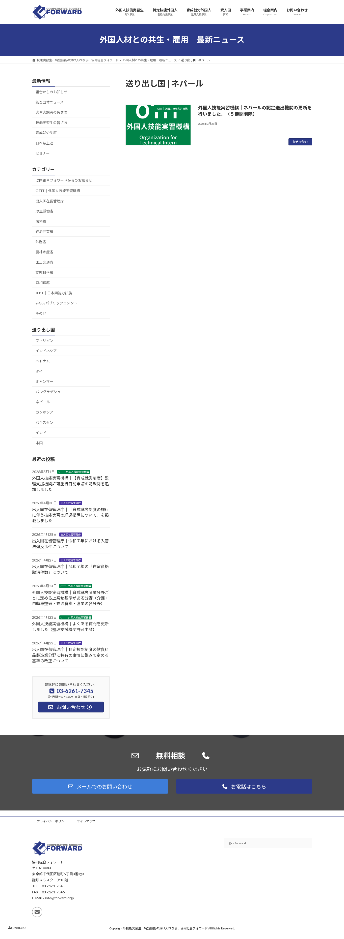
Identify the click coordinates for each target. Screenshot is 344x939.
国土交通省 (44, 262)
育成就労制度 (46, 133)
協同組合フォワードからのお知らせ (64, 180)
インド (41, 432)
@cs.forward (237, 843)
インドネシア (46, 351)
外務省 (41, 241)
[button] (100, 786)
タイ (39, 371)
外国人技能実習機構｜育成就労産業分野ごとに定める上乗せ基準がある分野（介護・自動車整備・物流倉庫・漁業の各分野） (70, 598)
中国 (39, 443)
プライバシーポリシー (52, 821)
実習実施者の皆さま (51, 112)
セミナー (43, 153)
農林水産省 (44, 252)
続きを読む (300, 142)
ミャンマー (44, 381)
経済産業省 (44, 231)
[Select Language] (26, 927)
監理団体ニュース (50, 102)
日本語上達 (44, 143)
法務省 (41, 221)
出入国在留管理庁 (50, 201)
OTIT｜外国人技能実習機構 (58, 191)
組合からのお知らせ (51, 92)
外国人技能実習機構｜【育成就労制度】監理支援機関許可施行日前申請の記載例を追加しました (70, 484)
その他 (41, 313)
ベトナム (43, 361)
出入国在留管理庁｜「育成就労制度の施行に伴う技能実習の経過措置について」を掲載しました (70, 515)
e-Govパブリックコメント (56, 303)
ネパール (43, 402)
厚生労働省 (44, 211)
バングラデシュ (48, 391)
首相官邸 (43, 282)
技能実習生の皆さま (51, 122)
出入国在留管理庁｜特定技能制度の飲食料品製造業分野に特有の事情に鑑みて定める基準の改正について (70, 655)
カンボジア (44, 412)
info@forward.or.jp (59, 898)
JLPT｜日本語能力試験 (54, 293)
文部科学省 (44, 272)
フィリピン (44, 340)
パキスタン (44, 422)
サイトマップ (86, 821)
